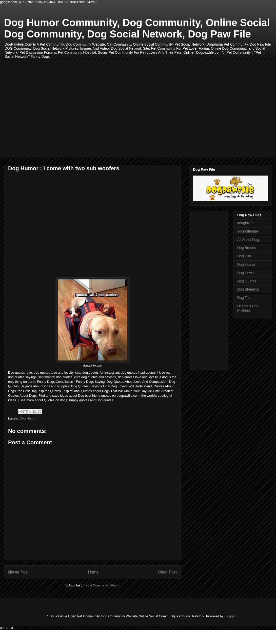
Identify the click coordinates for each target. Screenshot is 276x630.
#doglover (245, 223)
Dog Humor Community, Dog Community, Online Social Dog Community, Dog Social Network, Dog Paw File (137, 28)
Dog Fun (244, 256)
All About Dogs (249, 240)
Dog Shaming (248, 289)
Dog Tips (244, 298)
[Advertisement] (47, 108)
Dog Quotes (246, 281)
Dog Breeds (246, 248)
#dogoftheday (248, 231)
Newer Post (18, 572)
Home (93, 572)
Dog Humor (28, 418)
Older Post (167, 572)
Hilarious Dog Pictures (248, 308)
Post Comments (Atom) (102, 585)
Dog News (245, 273)
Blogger (229, 616)
